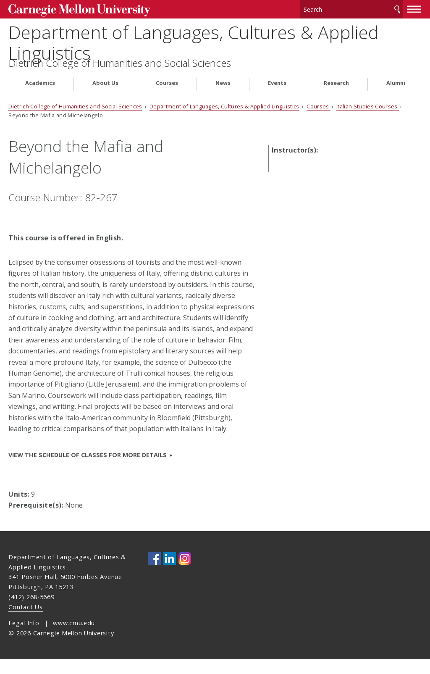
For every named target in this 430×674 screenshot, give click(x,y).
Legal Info (23, 638)
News (223, 97)
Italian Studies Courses (367, 121)
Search (397, 8)
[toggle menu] (414, 7)
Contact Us (25, 622)
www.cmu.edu (74, 638)
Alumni (395, 97)
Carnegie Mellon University (71, 9)
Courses (167, 97)
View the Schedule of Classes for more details (87, 470)
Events (277, 97)
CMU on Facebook (154, 573)
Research (336, 97)
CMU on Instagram (184, 573)
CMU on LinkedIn (169, 573)
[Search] (352, 8)
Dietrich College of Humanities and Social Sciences (119, 77)
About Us (105, 97)
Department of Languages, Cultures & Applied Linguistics (214, 43)
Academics (40, 97)
